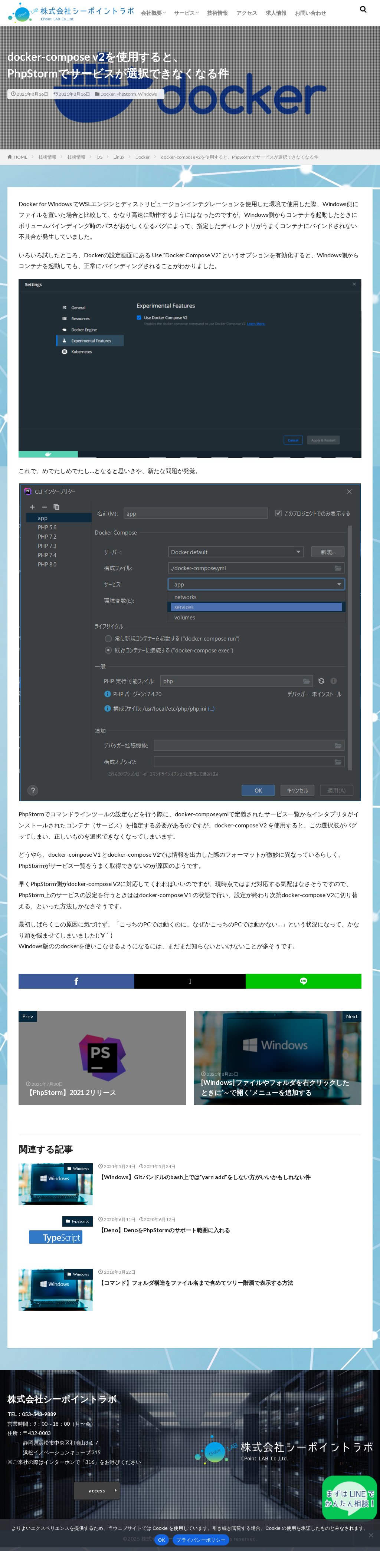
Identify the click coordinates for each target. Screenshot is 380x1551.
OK (161, 1540)
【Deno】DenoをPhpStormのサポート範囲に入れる (176, 1230)
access (97, 1492)
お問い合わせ (310, 13)
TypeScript (80, 1221)
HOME (20, 157)
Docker (108, 94)
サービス (184, 13)
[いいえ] (370, 1535)
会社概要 (151, 13)
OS (99, 157)
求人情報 (276, 13)
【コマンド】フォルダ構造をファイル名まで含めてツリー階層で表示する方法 (215, 1282)
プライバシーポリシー (201, 1540)
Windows (147, 94)
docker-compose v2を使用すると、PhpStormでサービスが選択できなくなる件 (239, 157)
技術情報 (217, 13)
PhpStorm (126, 94)
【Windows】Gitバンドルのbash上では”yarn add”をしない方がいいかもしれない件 (224, 1177)
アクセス (246, 13)
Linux (119, 157)
